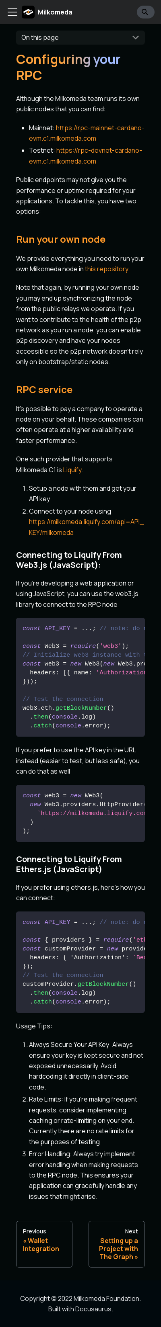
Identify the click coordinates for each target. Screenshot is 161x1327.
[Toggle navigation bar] (12, 12)
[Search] (146, 12)
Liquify (72, 469)
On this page (40, 37)
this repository (106, 268)
